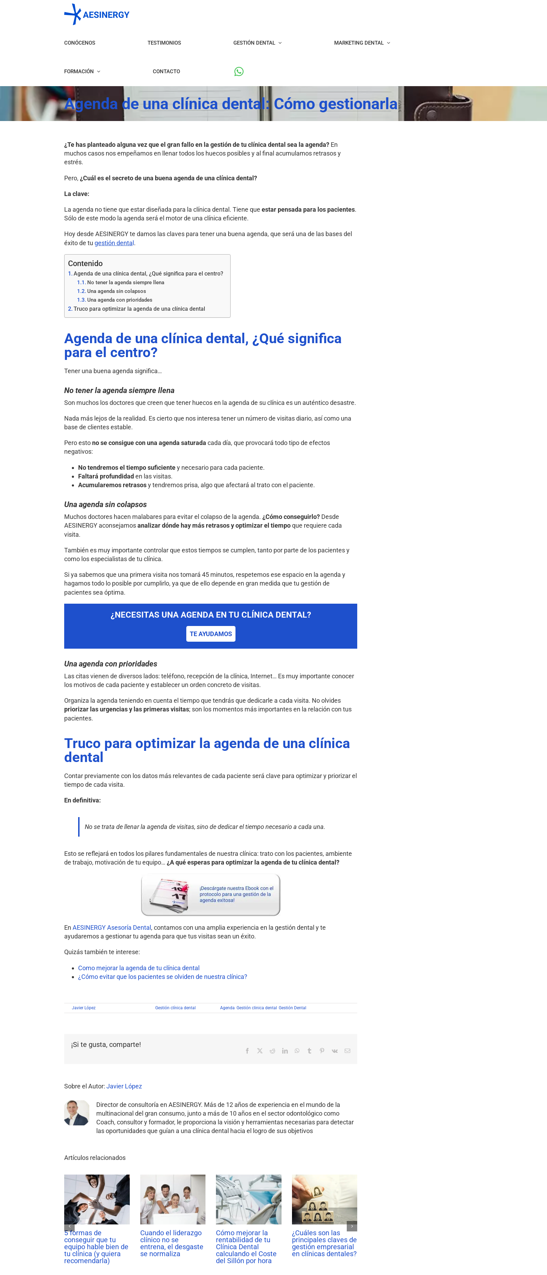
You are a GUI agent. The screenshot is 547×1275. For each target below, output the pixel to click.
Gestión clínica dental (175, 1007)
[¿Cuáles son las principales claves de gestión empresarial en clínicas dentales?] (325, 1178)
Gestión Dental (292, 1007)
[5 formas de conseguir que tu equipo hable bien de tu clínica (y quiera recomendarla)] (97, 1178)
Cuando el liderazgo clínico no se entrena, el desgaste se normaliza (171, 1243)
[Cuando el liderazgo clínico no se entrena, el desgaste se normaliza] (173, 1178)
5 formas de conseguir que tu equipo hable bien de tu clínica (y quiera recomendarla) (96, 1247)
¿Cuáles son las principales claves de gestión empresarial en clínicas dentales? (324, 1243)
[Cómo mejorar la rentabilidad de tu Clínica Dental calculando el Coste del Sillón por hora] (249, 1178)
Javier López (84, 1007)
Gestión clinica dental (257, 1007)
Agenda (227, 1007)
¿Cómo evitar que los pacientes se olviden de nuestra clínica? (162, 976)
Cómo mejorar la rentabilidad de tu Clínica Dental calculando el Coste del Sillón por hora (246, 1247)
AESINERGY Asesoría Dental (112, 927)
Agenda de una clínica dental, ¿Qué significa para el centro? (148, 273)
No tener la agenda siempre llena (125, 282)
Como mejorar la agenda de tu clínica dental (139, 968)
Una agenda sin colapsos (116, 291)
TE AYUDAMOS (211, 634)
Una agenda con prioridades (119, 300)
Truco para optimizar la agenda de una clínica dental (139, 308)
